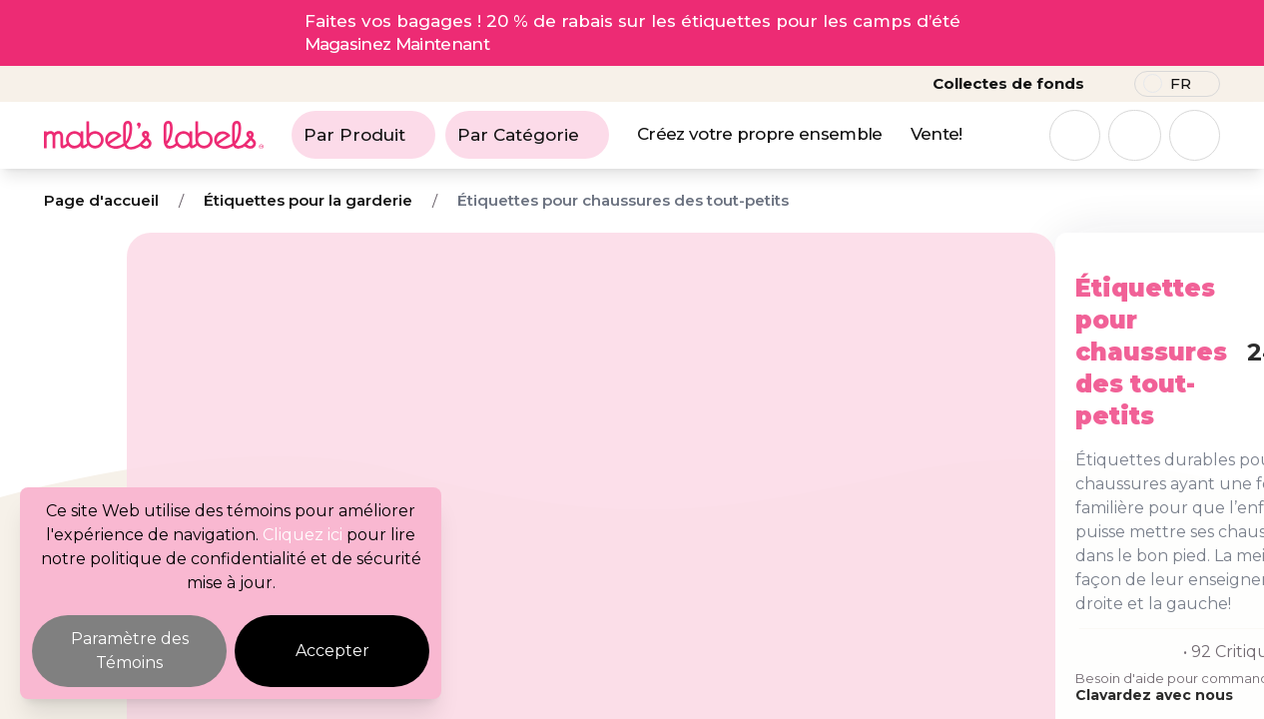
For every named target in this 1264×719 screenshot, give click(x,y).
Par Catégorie (527, 135)
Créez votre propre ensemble (760, 134)
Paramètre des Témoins (130, 650)
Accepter (332, 650)
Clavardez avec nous (815, 584)
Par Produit (363, 135)
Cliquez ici (302, 534)
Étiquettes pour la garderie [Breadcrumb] (308, 200)
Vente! (936, 134)
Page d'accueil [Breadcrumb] (101, 200)
